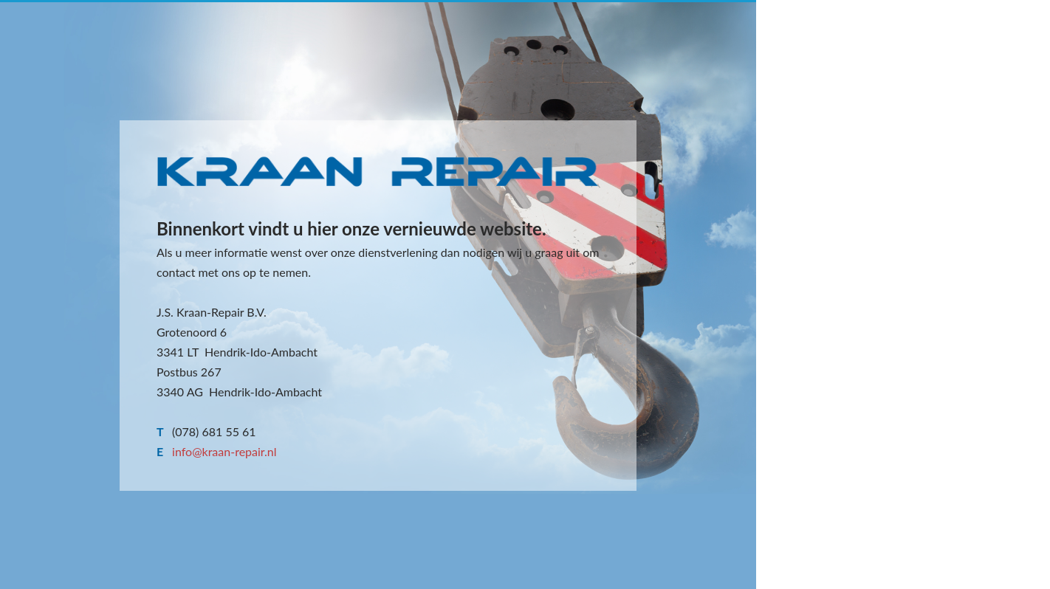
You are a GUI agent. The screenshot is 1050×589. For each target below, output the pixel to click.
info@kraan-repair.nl (224, 451)
